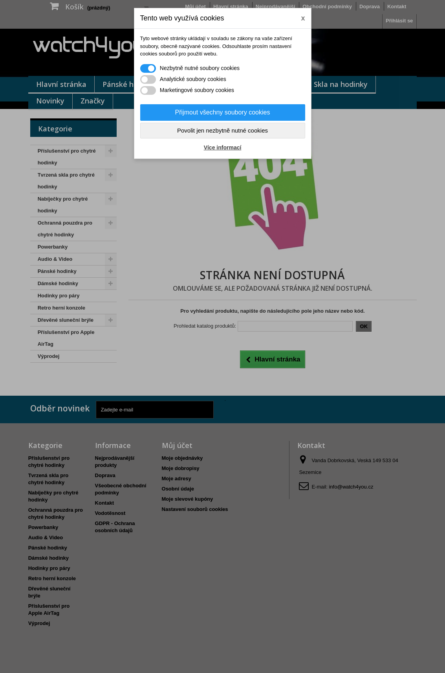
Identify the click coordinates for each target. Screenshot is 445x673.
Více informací (223, 147)
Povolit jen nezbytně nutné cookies (222, 130)
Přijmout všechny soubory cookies (222, 112)
